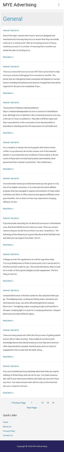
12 (42, 403)
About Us (7, 426)
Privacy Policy (9, 431)
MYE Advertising (19, 4)
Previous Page (18, 403)
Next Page (33, 407)
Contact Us (8, 435)
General (6, 30)
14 (53, 403)
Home (5, 422)
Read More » (8, 57)
